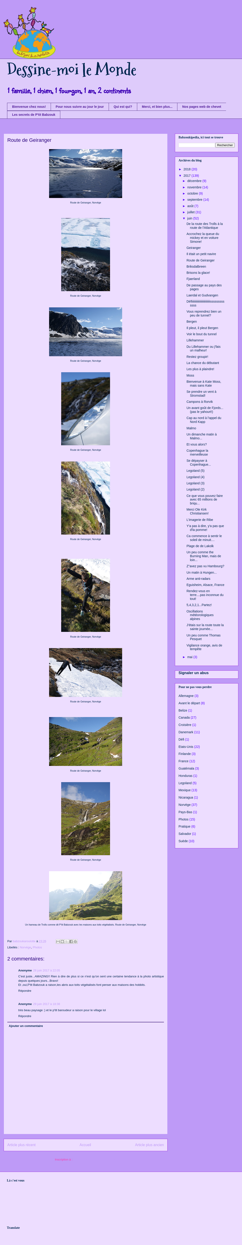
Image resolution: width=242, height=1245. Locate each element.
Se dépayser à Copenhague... (199, 462)
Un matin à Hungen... (202, 572)
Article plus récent (21, 1145)
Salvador (185, 834)
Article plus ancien (149, 1145)
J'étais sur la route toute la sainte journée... (205, 627)
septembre (195, 199)
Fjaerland (193, 279)
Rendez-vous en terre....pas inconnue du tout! (205, 595)
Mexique (185, 790)
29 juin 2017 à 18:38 (46, 1004)
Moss (190, 375)
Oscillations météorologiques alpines (200, 615)
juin (190, 218)
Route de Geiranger (201, 260)
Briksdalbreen (196, 266)
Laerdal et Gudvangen (202, 295)
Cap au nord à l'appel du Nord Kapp (204, 420)
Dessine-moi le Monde (71, 70)
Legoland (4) (196, 477)
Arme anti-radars (198, 578)
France (184, 761)
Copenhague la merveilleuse (197, 452)
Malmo (191, 428)
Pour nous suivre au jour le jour (80, 106)
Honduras (185, 776)
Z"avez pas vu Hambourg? (205, 566)
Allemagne (186, 696)
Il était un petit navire (201, 254)
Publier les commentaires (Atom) (94, 1159)
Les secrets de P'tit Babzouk (33, 114)
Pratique (184, 826)
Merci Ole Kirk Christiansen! (198, 511)
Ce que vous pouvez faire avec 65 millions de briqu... (205, 499)
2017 (188, 175)
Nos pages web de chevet (201, 106)
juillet (191, 212)
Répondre (24, 990)
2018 (188, 169)
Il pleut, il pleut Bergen (202, 328)
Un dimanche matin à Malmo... (202, 436)
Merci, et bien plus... (157, 106)
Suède (183, 841)
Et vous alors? (197, 444)
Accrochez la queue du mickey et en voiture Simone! (203, 237)
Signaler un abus (194, 673)
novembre (194, 187)
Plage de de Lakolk (200, 546)
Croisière (185, 725)
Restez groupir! (197, 357)
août (190, 206)
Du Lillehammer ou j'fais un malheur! (204, 348)
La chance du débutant (203, 363)
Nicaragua (186, 797)
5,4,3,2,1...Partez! (199, 605)
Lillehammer (195, 340)
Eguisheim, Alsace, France (205, 585)
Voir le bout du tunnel (202, 334)
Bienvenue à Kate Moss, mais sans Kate (204, 383)
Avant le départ (189, 703)
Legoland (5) (196, 470)
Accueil (85, 1145)
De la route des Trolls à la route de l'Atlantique (205, 225)
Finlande (185, 754)
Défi (181, 739)
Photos (37, 947)
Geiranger (194, 248)
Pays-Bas (185, 812)
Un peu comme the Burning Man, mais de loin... (204, 556)
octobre (193, 193)
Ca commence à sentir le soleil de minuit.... (204, 538)
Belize (183, 710)
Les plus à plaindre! (200, 369)
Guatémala (186, 768)
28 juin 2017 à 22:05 (46, 970)
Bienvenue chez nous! (29, 106)
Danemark (186, 732)
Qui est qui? (123, 106)
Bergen (192, 321)
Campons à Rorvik (200, 402)
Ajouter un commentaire (26, 1026)
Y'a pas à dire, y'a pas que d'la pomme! (205, 528)
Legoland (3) (196, 483)
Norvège (25, 947)
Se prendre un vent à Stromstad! (201, 393)
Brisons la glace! (198, 272)
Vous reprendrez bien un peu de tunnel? (204, 313)
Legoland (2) (196, 489)
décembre (194, 181)
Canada (184, 717)
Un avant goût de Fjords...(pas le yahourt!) (205, 410)
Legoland (185, 783)
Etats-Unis (186, 747)
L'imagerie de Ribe (200, 520)
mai (190, 657)
